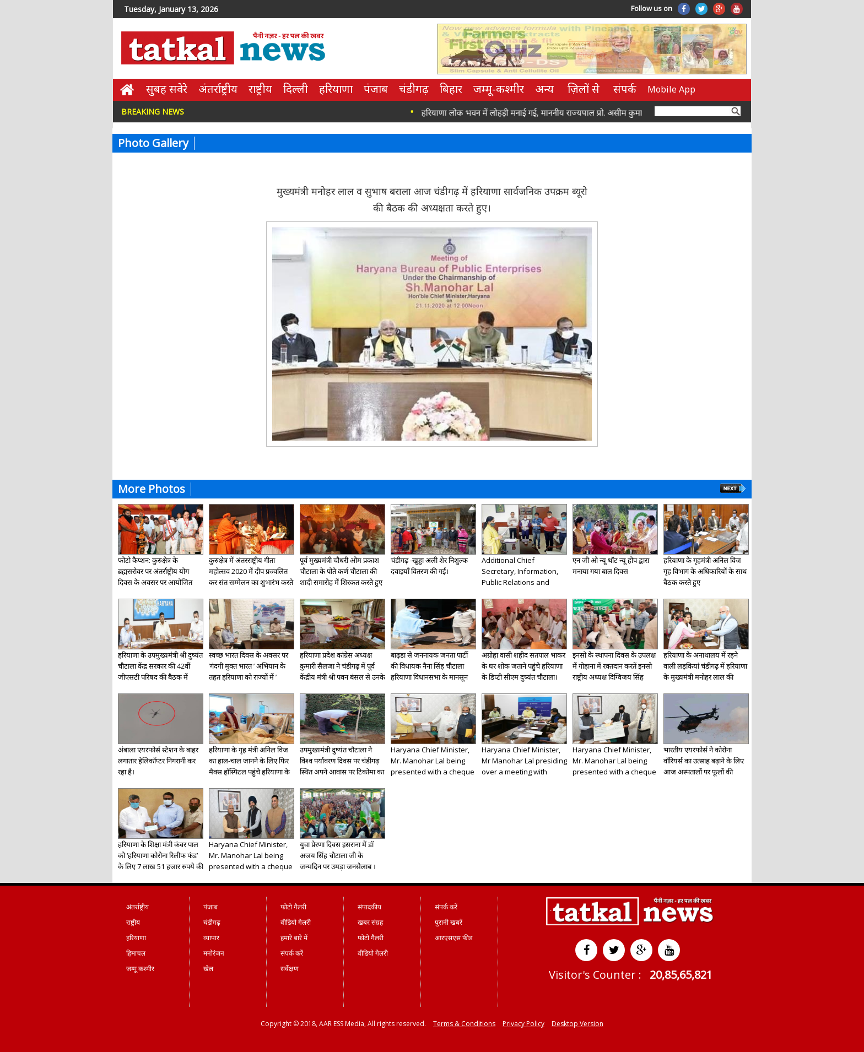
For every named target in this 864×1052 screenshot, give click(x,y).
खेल (208, 968)
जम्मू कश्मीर (140, 968)
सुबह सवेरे (166, 89)
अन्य (544, 89)
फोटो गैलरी (293, 907)
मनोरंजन (213, 953)
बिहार (451, 89)
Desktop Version (577, 1023)
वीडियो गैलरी (295, 922)
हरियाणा (336, 89)
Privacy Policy (523, 1023)
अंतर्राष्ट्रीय (217, 89)
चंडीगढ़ (414, 89)
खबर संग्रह (370, 922)
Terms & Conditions (464, 1023)
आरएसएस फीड (453, 937)
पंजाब (376, 89)
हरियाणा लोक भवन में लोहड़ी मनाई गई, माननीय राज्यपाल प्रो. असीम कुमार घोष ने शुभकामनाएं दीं (573, 112)
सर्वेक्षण (289, 968)
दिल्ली (295, 89)
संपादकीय (369, 907)
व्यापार (211, 937)
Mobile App (671, 89)
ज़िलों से (584, 89)
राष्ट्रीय (260, 89)
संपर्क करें (291, 953)
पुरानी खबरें (448, 922)
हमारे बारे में (293, 937)
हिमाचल (135, 953)
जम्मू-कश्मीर (498, 89)
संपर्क (624, 89)
